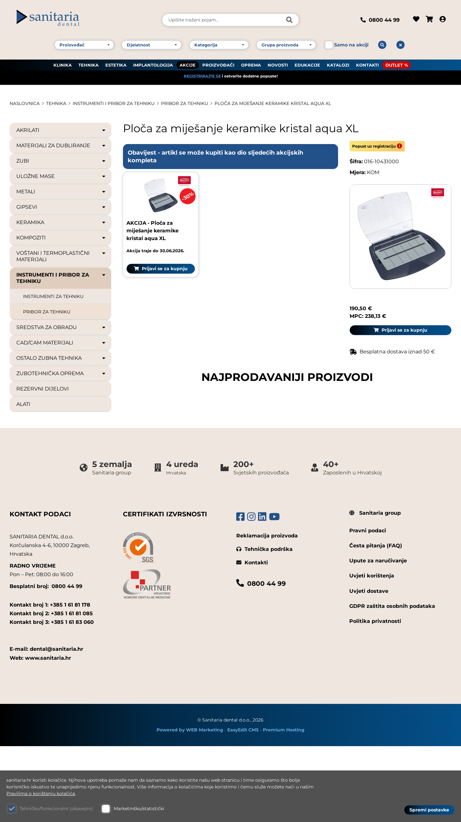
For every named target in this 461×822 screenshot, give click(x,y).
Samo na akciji (351, 44)
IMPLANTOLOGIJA (153, 64)
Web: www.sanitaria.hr (40, 734)
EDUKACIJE (307, 64)
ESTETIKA (115, 64)
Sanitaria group (375, 589)
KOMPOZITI (61, 238)
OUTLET (394, 64)
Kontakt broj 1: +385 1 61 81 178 (50, 681)
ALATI (23, 404)
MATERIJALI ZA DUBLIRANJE (61, 145)
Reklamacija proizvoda (267, 611)
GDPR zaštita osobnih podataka (392, 682)
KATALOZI (338, 64)
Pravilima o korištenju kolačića (40, 793)
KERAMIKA (61, 222)
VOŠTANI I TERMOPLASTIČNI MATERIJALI (61, 256)
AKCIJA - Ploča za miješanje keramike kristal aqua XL (153, 386)
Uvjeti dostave (368, 667)
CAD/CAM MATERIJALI (61, 343)
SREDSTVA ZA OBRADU (61, 327)
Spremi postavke (429, 809)
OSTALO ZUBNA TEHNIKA (61, 358)
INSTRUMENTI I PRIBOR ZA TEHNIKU (114, 103)
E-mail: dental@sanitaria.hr (46, 725)
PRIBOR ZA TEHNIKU (185, 103)
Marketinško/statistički (139, 808)
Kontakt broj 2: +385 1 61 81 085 (51, 689)
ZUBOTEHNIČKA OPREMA (61, 373)
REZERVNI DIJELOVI (42, 389)
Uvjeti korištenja (371, 652)
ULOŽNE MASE (61, 176)
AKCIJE (188, 64)
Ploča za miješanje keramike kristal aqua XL (274, 103)
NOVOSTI (278, 64)
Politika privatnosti (375, 697)
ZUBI (61, 161)
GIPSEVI (61, 207)
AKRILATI (61, 130)
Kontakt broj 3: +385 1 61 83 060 (52, 698)
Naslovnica (25, 103)
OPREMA (251, 64)
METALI (61, 192)
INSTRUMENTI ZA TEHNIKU (53, 296)
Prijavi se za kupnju (157, 424)
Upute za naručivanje (378, 637)
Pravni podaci (367, 607)
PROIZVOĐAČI (218, 64)
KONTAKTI (367, 64)
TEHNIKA (88, 64)
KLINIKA (62, 64)
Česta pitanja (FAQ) (375, 622)
